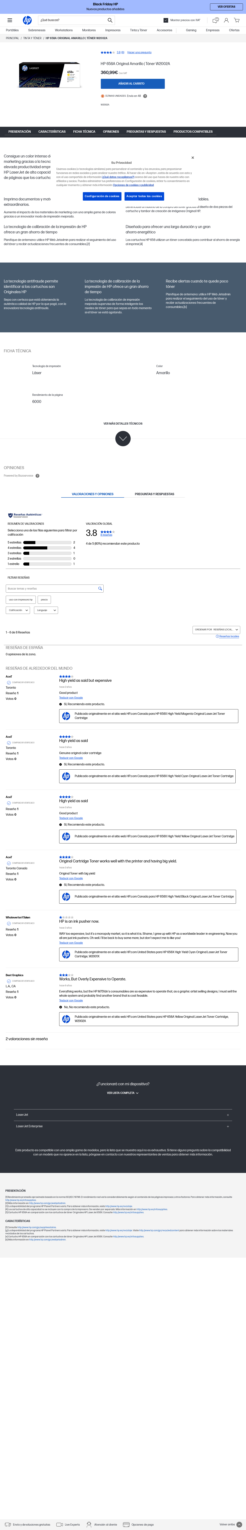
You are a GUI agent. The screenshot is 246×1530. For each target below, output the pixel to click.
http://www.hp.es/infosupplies (20, 1200)
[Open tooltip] (145, 96)
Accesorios (164, 30)
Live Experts (72, 1524)
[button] (123, 1115)
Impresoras (113, 30)
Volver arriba (231, 1525)
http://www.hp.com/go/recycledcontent (159, 1230)
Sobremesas (36, 30)
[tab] (92, 494)
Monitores (89, 30)
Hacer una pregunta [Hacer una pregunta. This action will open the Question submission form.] (139, 52)
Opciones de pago (143, 1524)
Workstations (64, 30)
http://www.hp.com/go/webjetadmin (47, 1203)
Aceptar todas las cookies (144, 196)
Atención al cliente (105, 1524)
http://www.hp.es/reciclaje (119, 1206)
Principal (12, 38)
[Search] (110, 20)
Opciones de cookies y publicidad (133, 185)
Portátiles (12, 30)
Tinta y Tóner (138, 30)
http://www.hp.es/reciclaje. (119, 1230)
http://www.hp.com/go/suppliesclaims (36, 1227)
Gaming (191, 30)
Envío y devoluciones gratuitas (31, 1524)
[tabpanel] (123, 775)
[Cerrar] (193, 157)
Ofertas (234, 30)
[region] (124, 180)
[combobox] (72, 20)
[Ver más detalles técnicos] (123, 434)
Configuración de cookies (102, 196)
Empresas (212, 30)
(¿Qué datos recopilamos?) (118, 177)
